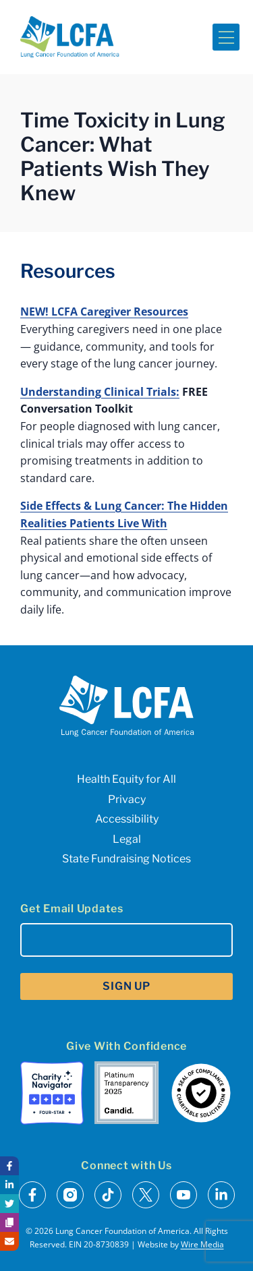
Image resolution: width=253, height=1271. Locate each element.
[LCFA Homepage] (69, 37)
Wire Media (202, 1244)
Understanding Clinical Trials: (99, 391)
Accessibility (127, 818)
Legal (127, 839)
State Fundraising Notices (126, 858)
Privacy (127, 799)
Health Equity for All (126, 779)
